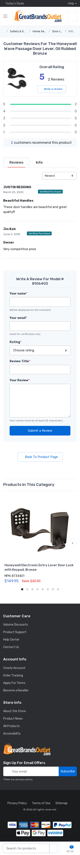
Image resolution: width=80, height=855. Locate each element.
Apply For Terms (14, 683)
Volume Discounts (15, 624)
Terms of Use (41, 803)
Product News (13, 718)
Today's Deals (13, 3)
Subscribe (68, 771)
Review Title (20, 361)
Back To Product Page (40, 457)
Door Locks (59, 31)
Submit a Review (40, 431)
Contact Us (11, 647)
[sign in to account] (72, 16)
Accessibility (12, 733)
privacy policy (24, 779)
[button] (72, 543)
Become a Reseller (16, 690)
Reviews (16, 162)
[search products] (53, 848)
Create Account (14, 668)
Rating (15, 342)
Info (39, 162)
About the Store (14, 711)
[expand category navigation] (5, 16)
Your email (18, 318)
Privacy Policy (17, 803)
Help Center (11, 639)
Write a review (51, 89)
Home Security (42, 31)
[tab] (16, 162)
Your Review (20, 380)
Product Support (14, 632)
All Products (11, 726)
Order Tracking (13, 675)
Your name (18, 293)
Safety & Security (21, 31)
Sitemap (61, 803)
